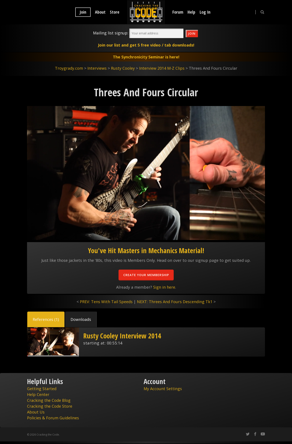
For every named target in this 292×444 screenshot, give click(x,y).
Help (191, 12)
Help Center (38, 394)
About (100, 12)
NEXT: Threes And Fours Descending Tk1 (174, 301)
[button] (45, 319)
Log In (205, 12)
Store (114, 12)
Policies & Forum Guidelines (53, 417)
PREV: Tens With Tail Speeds (106, 301)
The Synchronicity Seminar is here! (146, 57)
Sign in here (164, 287)
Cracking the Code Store (49, 406)
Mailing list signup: (110, 32)
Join (83, 12)
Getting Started (41, 388)
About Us (36, 412)
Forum (177, 12)
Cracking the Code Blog (49, 400)
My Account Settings (163, 388)
